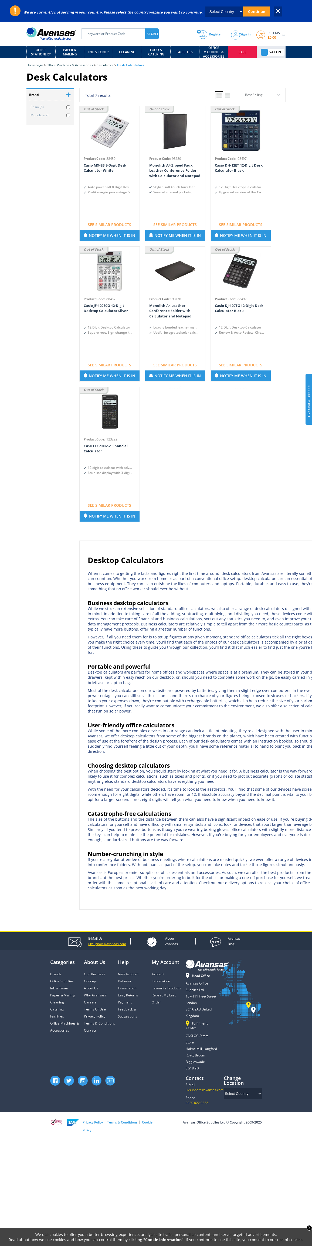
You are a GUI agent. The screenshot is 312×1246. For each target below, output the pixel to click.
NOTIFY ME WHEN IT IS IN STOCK (112, 237)
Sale (242, 52)
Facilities (185, 52)
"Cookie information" (163, 1239)
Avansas (171, 941)
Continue (256, 11)
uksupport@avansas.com (204, 1090)
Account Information (161, 977)
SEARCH (153, 34)
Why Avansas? (95, 995)
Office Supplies (62, 981)
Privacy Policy (94, 1016)
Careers (90, 1002)
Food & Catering (156, 52)
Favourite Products (166, 988)
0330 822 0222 (197, 1103)
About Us (91, 988)
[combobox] (261, 96)
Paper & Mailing (70, 52)
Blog (234, 941)
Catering (57, 1009)
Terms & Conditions (99, 1023)
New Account (128, 974)
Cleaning (127, 52)
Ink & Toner (98, 52)
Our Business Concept (94, 977)
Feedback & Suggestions (127, 1013)
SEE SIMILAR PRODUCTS (109, 224)
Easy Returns (128, 995)
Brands (56, 974)
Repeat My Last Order (164, 999)
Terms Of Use (95, 1009)
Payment (125, 1002)
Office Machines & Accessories (214, 52)
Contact (90, 1030)
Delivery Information (127, 984)
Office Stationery (41, 52)
